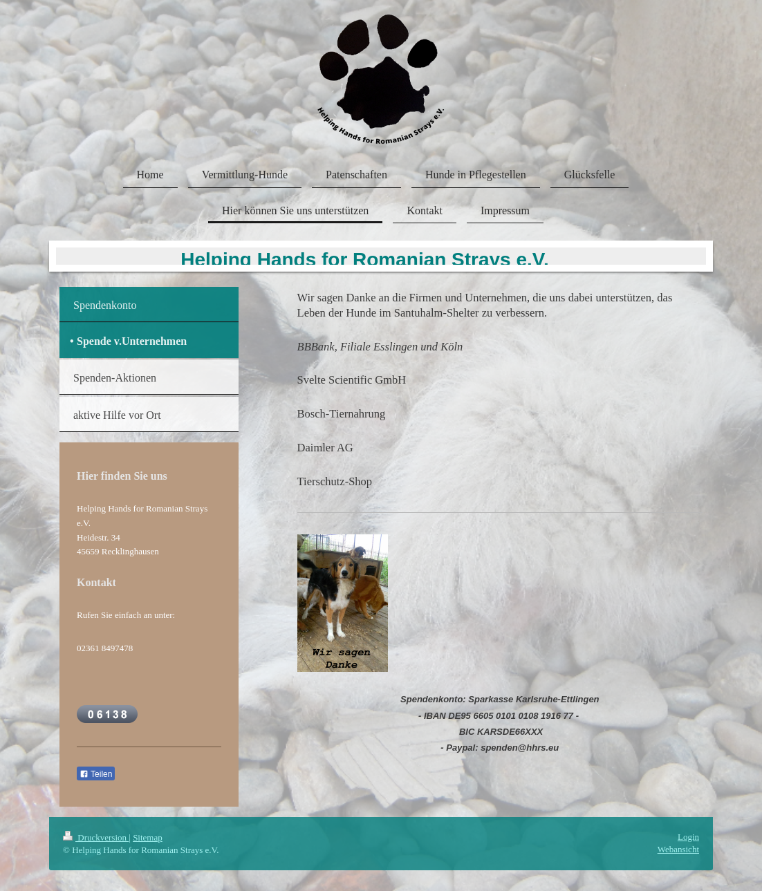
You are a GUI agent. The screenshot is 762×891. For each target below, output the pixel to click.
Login (688, 837)
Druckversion (96, 837)
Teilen (96, 774)
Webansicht (678, 849)
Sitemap (147, 837)
